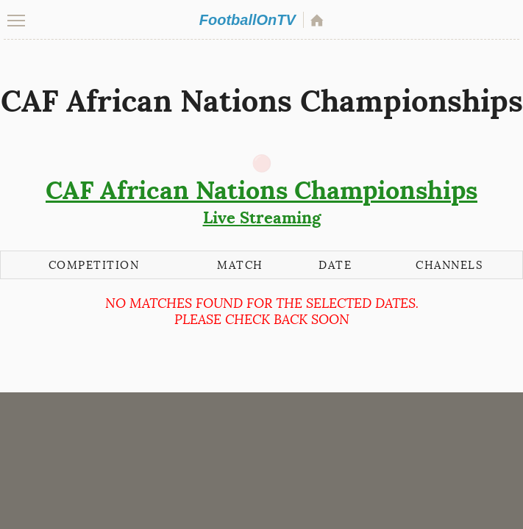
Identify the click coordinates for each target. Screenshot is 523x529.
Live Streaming (261, 201)
